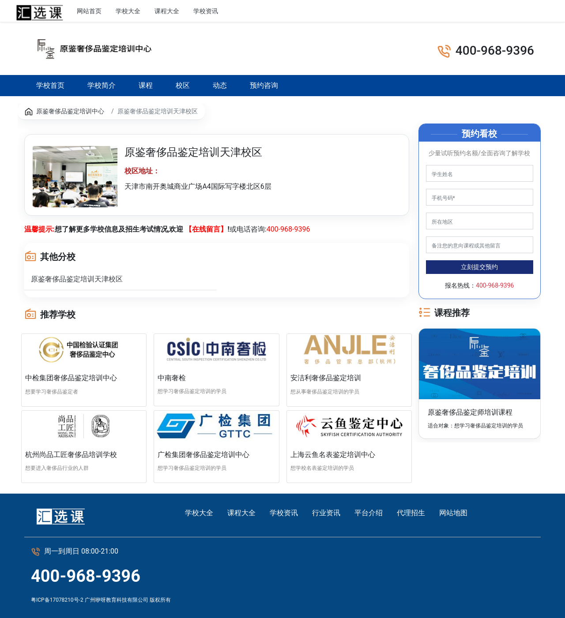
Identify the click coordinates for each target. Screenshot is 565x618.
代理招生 (411, 513)
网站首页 (89, 11)
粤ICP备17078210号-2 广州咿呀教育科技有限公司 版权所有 (101, 600)
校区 (183, 85)
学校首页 (50, 85)
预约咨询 (264, 85)
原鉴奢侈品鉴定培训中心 (70, 111)
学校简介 (101, 85)
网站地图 (453, 513)
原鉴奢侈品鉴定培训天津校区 (77, 279)
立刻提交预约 (479, 266)
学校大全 (128, 11)
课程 (146, 85)
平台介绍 (368, 513)
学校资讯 (205, 11)
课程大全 (166, 11)
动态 (220, 85)
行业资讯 (244, 11)
